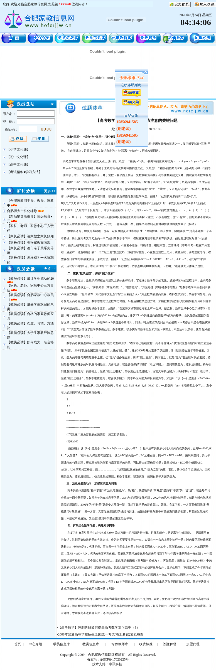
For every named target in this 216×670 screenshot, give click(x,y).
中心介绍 (35, 644)
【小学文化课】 (18, 149)
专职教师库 (119, 644)
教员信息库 (90, 644)
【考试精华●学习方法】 (24, 172)
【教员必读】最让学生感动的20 (30, 278)
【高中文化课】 (18, 164)
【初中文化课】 (18, 157)
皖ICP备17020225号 (114, 659)
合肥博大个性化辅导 (22, 211)
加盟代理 (193, 644)
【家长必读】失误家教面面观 (28, 243)
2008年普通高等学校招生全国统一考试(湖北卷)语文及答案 (101, 634)
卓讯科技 (115, 664)
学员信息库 (61, 644)
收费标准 (146, 644)
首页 (17, 644)
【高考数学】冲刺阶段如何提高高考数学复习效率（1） (99, 627)
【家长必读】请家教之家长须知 (30, 236)
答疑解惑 (169, 644)
